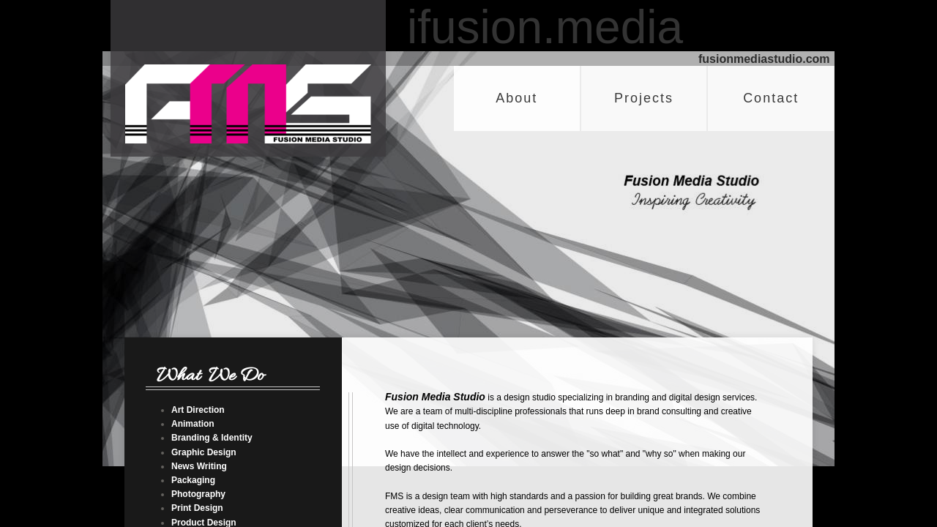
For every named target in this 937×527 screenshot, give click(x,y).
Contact (771, 98)
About (516, 98)
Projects (643, 98)
